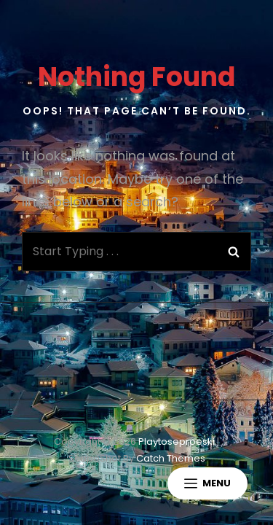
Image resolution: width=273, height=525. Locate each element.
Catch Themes (170, 458)
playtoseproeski (176, 441)
